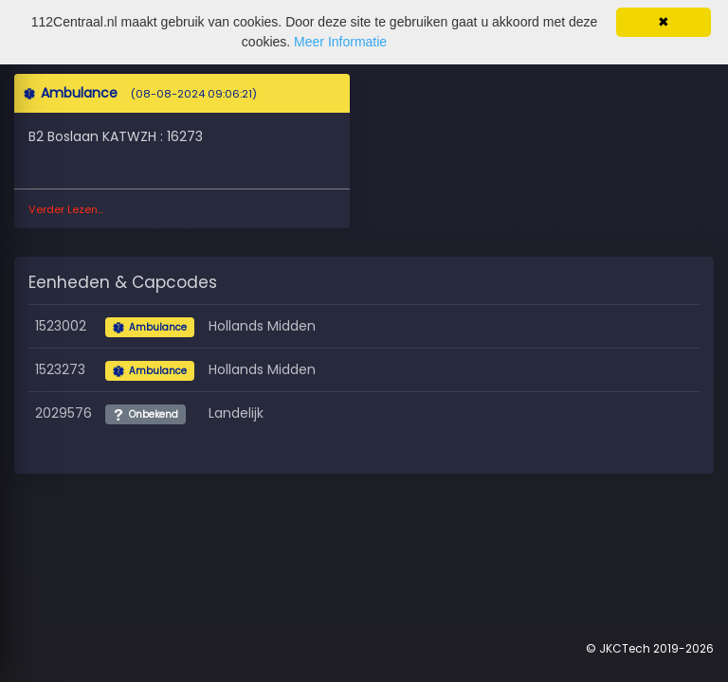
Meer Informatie (340, 41)
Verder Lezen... (65, 209)
